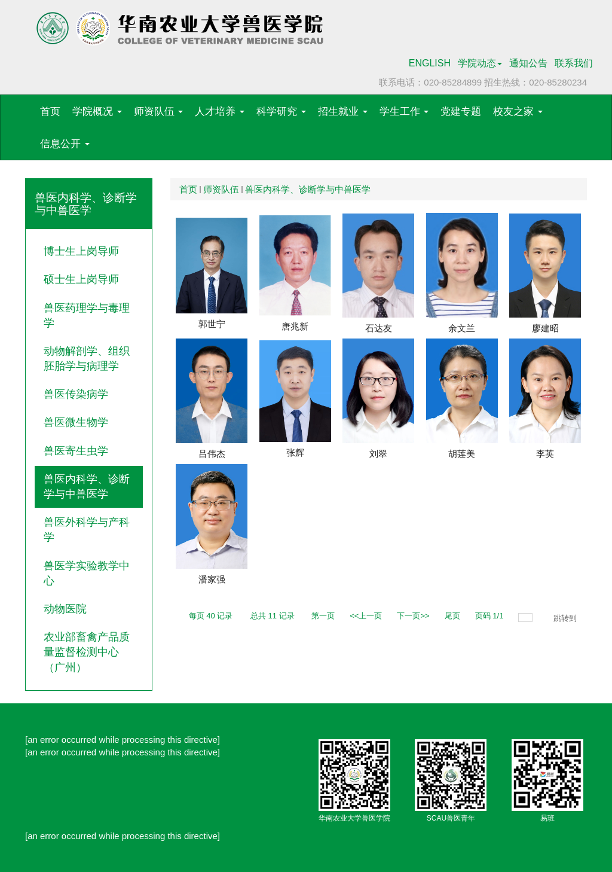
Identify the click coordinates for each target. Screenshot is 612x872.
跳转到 (566, 618)
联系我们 (574, 63)
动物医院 (65, 609)
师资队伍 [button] (158, 111)
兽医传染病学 (76, 394)
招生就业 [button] (343, 111)
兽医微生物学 (76, 422)
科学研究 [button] (281, 111)
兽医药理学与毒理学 (87, 315)
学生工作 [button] (404, 111)
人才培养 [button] (219, 111)
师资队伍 (221, 189)
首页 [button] (50, 111)
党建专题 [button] (460, 111)
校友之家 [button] (518, 111)
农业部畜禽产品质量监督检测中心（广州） (87, 652)
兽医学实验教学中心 (87, 573)
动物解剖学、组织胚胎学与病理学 (87, 358)
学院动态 (480, 63)
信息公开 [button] (65, 144)
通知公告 (528, 63)
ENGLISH (430, 63)
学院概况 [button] (97, 111)
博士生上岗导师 (81, 251)
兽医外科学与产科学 (87, 529)
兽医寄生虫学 (76, 451)
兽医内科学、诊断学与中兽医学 (87, 486)
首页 (188, 189)
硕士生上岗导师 (81, 279)
